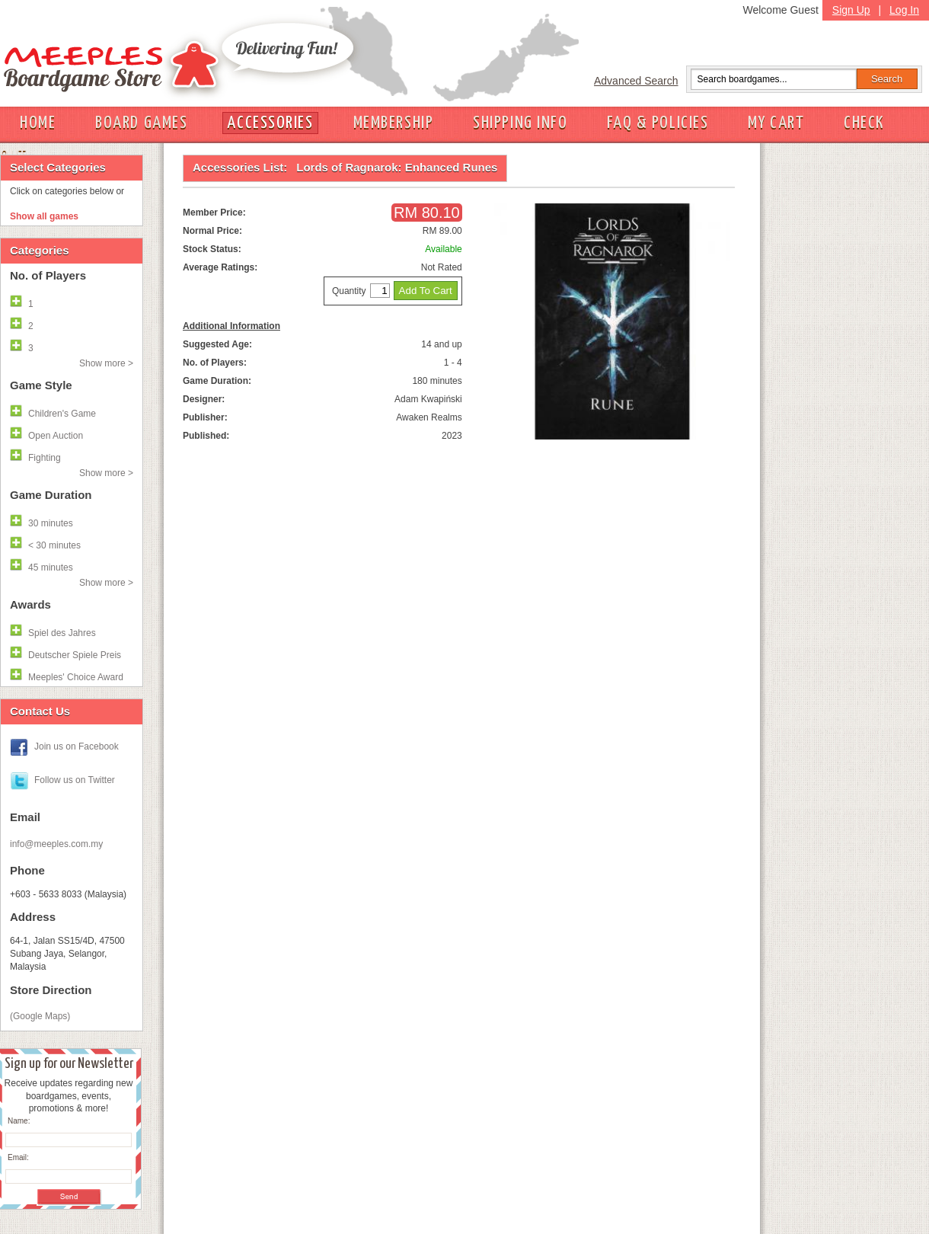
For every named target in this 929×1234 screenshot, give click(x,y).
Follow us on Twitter (74, 780)
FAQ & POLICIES (657, 123)
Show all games (44, 216)
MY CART (776, 123)
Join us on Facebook (76, 746)
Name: (19, 1121)
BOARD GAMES (141, 123)
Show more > (106, 363)
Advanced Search (636, 81)
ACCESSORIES (270, 123)
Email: (18, 1157)
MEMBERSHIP (393, 123)
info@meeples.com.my (56, 844)
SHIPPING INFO (520, 123)
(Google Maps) (40, 1016)
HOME (38, 123)
